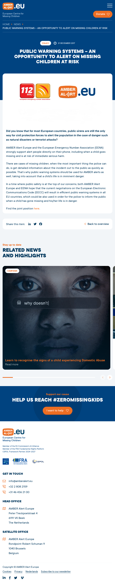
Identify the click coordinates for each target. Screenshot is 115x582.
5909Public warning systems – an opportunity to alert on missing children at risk (56, 318)
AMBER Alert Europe (16, 10)
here (36, 208)
